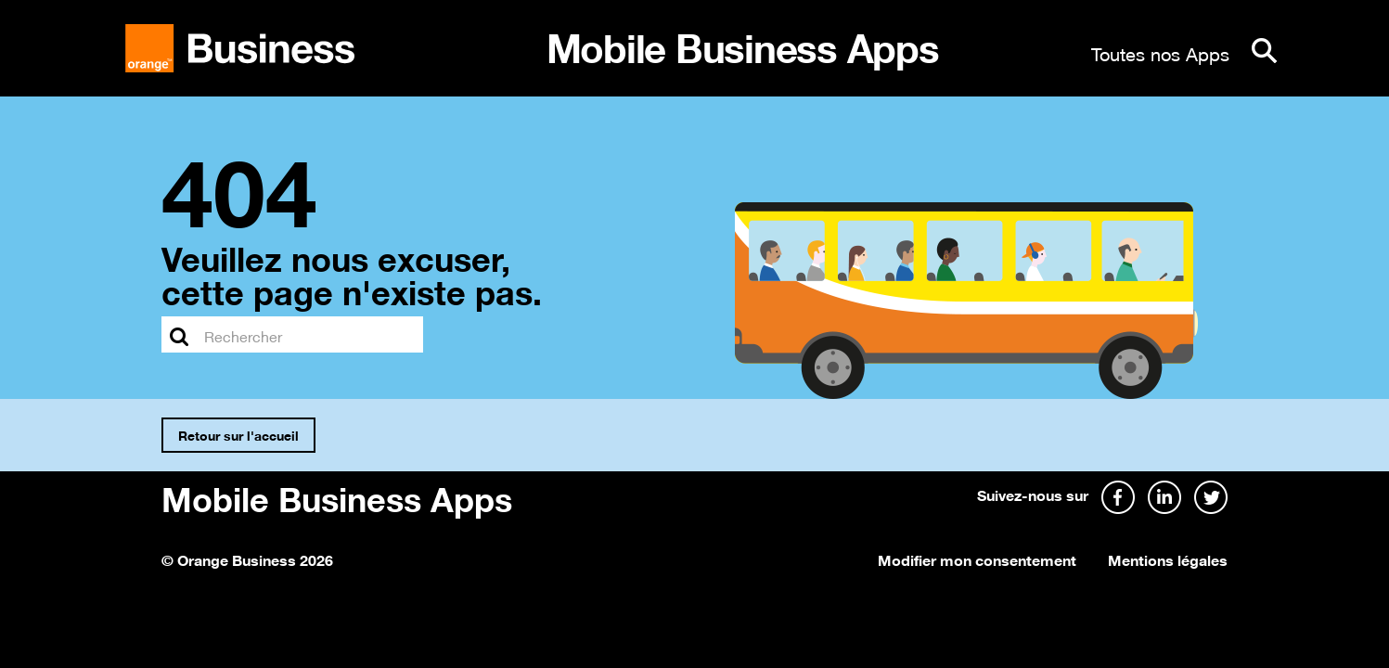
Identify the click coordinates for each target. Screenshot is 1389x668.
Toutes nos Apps (1160, 52)
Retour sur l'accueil (238, 434)
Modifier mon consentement (977, 558)
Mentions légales (1168, 558)
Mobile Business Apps (336, 497)
